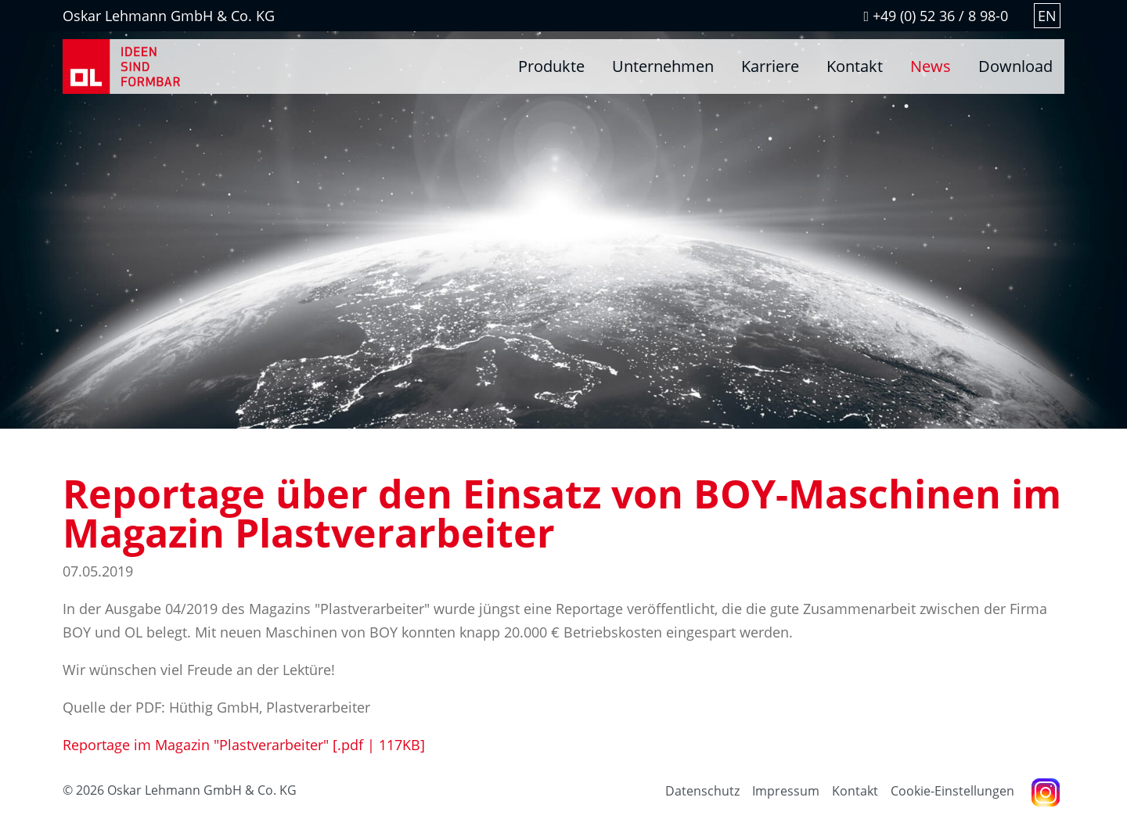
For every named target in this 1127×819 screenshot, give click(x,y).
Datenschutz (702, 790)
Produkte (551, 66)
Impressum (785, 790)
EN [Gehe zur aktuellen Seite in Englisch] (1047, 15)
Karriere (770, 66)
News (930, 66)
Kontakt (854, 66)
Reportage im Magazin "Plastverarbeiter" (244, 744)
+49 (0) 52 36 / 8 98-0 (935, 15)
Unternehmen (663, 66)
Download (1015, 66)
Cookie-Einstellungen (952, 790)
